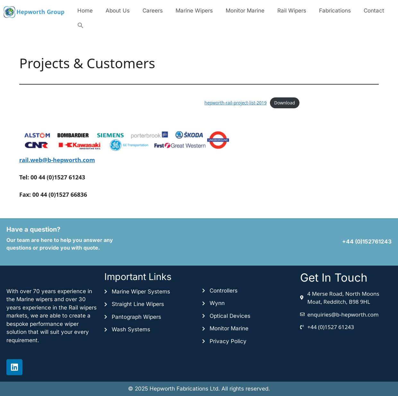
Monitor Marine (245, 10)
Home (85, 10)
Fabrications (335, 10)
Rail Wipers (291, 10)
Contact (374, 10)
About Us (118, 10)
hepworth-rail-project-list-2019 (235, 103)
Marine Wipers (194, 10)
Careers (153, 10)
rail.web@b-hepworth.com (57, 160)
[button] (80, 25)
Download (284, 103)
